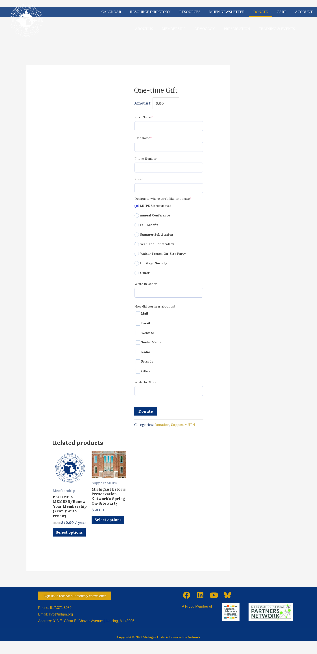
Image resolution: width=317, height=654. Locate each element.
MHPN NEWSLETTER (226, 12)
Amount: (142, 103)
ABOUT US (144, 29)
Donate (145, 412)
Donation (162, 425)
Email (138, 180)
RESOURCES (190, 12)
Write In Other (146, 285)
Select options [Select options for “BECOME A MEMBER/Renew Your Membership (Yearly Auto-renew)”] (65, 543)
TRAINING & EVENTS (277, 29)
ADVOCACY (204, 29)
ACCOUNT (304, 12)
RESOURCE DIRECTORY (150, 12)
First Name (151, 118)
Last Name (150, 139)
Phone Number (146, 160)
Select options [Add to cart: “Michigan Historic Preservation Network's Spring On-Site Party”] (104, 536)
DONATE (260, 12)
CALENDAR (111, 12)
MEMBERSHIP (174, 29)
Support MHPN (185, 425)
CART (281, 12)
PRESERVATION (237, 29)
